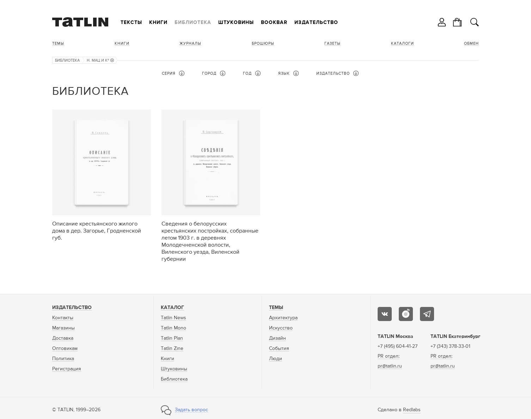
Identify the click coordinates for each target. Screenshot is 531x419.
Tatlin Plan (172, 338)
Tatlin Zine (172, 348)
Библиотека (193, 22)
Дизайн (277, 338)
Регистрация (66, 368)
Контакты (62, 317)
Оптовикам (65, 348)
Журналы (190, 43)
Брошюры (263, 43)
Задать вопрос (191, 409)
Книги (158, 22)
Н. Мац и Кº (100, 60)
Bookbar (274, 22)
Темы (58, 43)
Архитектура (283, 317)
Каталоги (402, 43)
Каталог (172, 307)
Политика (63, 358)
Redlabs (412, 409)
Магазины (63, 328)
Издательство (316, 22)
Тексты (131, 22)
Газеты (332, 43)
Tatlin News (173, 317)
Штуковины (236, 22)
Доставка (62, 338)
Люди (275, 358)
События (279, 348)
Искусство (281, 328)
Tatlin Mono (173, 328)
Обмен (471, 43)
